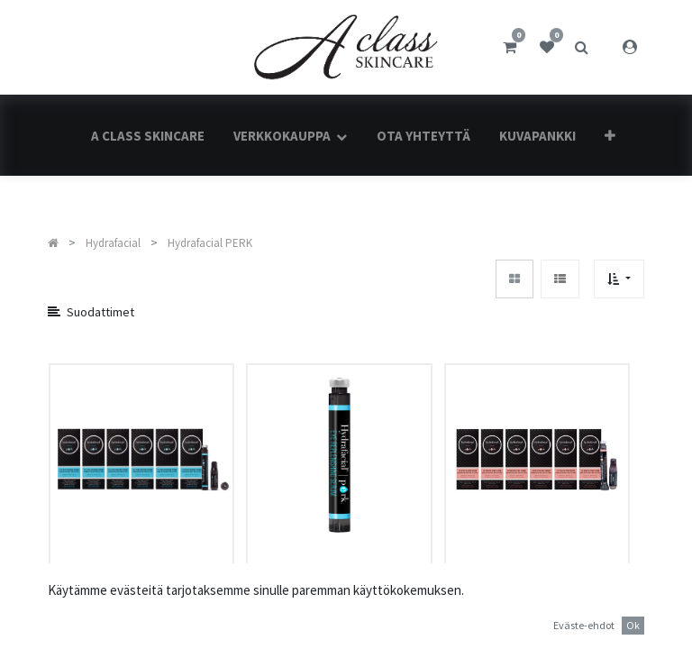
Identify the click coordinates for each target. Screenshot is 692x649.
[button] (610, 135)
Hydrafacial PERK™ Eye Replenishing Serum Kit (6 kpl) (141, 606)
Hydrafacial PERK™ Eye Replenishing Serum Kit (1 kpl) (338, 606)
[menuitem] (147, 135)
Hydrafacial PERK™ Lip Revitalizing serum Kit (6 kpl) (532, 606)
